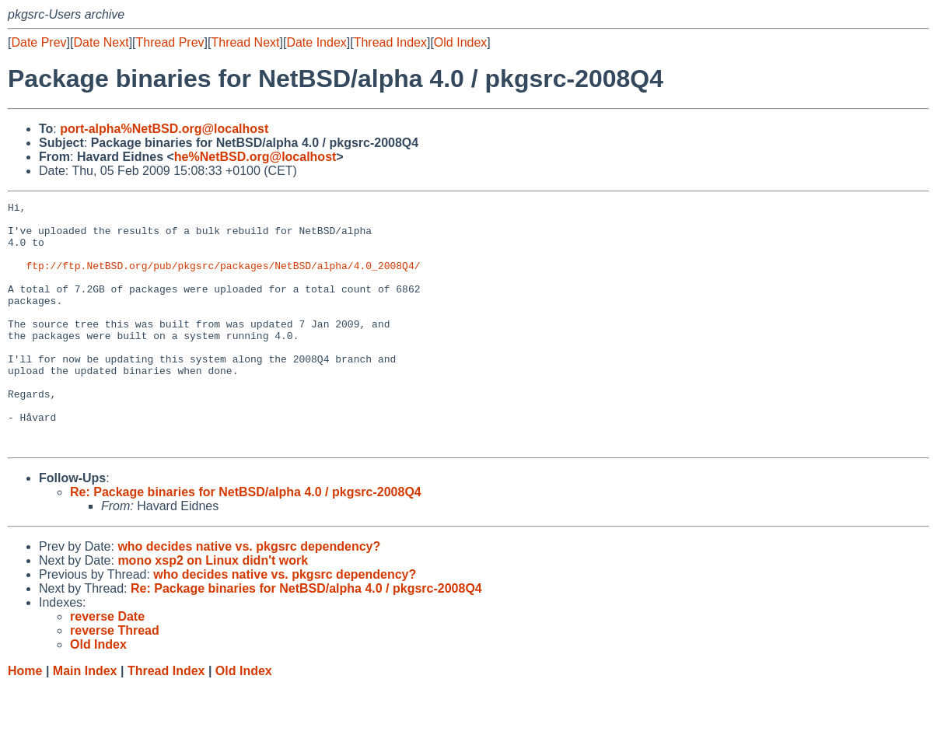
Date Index (316, 42)
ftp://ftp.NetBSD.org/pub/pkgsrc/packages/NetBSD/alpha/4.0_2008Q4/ (223, 279)
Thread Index (390, 42)
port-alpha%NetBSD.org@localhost (164, 128)
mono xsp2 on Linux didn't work (212, 609)
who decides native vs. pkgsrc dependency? (248, 595)
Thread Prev (170, 42)
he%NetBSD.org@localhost (255, 156)
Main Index (85, 719)
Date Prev (38, 42)
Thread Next (245, 42)
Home (25, 719)
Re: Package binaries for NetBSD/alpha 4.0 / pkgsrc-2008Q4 (245, 541)
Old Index (460, 42)
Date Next (100, 42)
